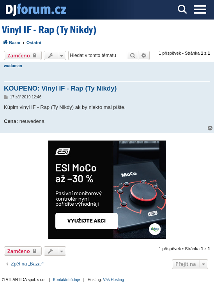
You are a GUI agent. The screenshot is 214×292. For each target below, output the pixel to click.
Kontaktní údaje (66, 280)
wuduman (13, 66)
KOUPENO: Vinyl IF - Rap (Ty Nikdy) (60, 88)
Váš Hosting (113, 280)
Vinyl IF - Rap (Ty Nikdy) (49, 29)
